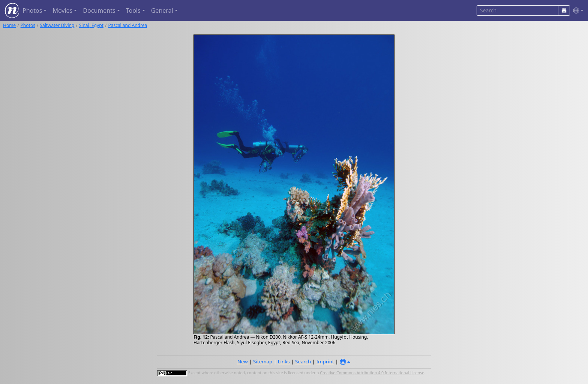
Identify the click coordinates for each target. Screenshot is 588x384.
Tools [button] (133, 10)
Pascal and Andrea (127, 25)
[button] (577, 11)
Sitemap (262, 361)
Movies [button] (62, 10)
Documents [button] (99, 10)
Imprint (325, 361)
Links (284, 361)
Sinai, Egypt (91, 25)
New (242, 361)
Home (9, 25)
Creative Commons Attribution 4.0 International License (372, 372)
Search (303, 361)
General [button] (162, 10)
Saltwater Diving (57, 25)
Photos (28, 25)
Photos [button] (32, 10)
